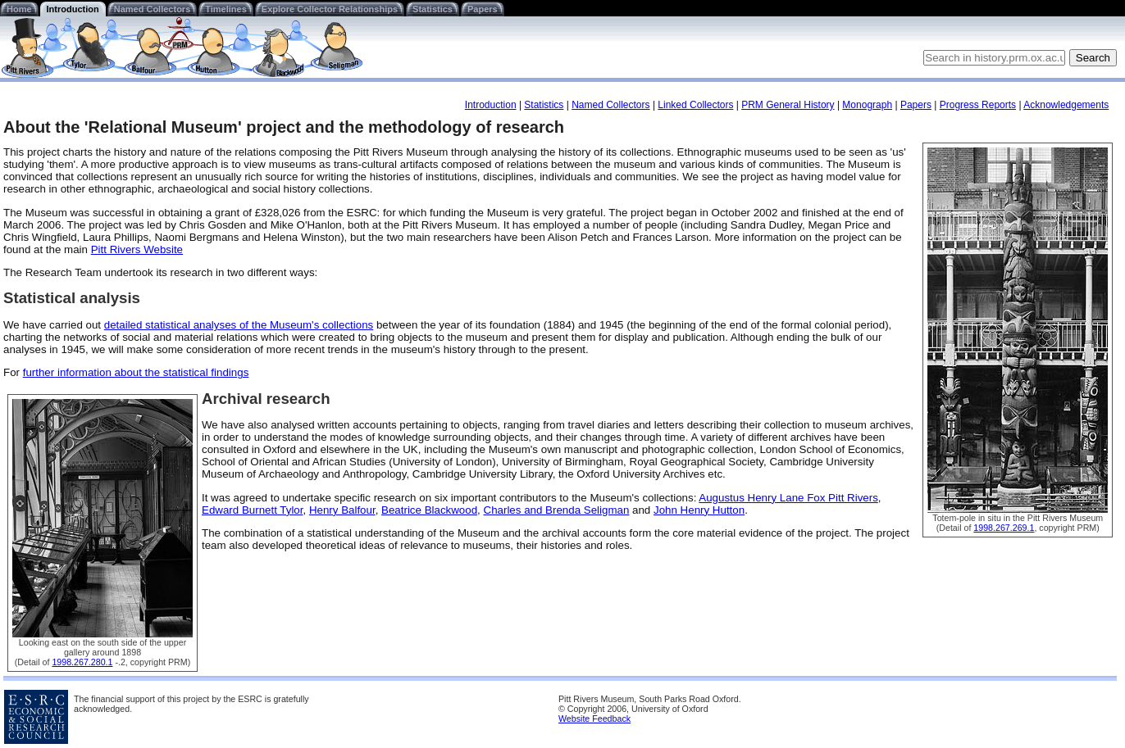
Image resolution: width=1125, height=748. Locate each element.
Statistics (432, 9)
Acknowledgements (1066, 105)
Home (19, 9)
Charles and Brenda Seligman (557, 510)
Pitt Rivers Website (137, 249)
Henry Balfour (342, 510)
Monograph (867, 105)
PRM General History (787, 105)
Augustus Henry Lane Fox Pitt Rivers (788, 498)
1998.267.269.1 (1003, 528)
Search (1093, 58)
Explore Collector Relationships (330, 9)
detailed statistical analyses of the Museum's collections (239, 325)
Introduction (73, 9)
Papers (482, 9)
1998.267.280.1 (82, 662)
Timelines (226, 9)
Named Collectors (152, 9)
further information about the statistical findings (136, 372)
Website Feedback (594, 718)
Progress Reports (978, 105)
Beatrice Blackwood (429, 510)
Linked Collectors (695, 105)
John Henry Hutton (699, 510)
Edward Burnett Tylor (252, 510)
